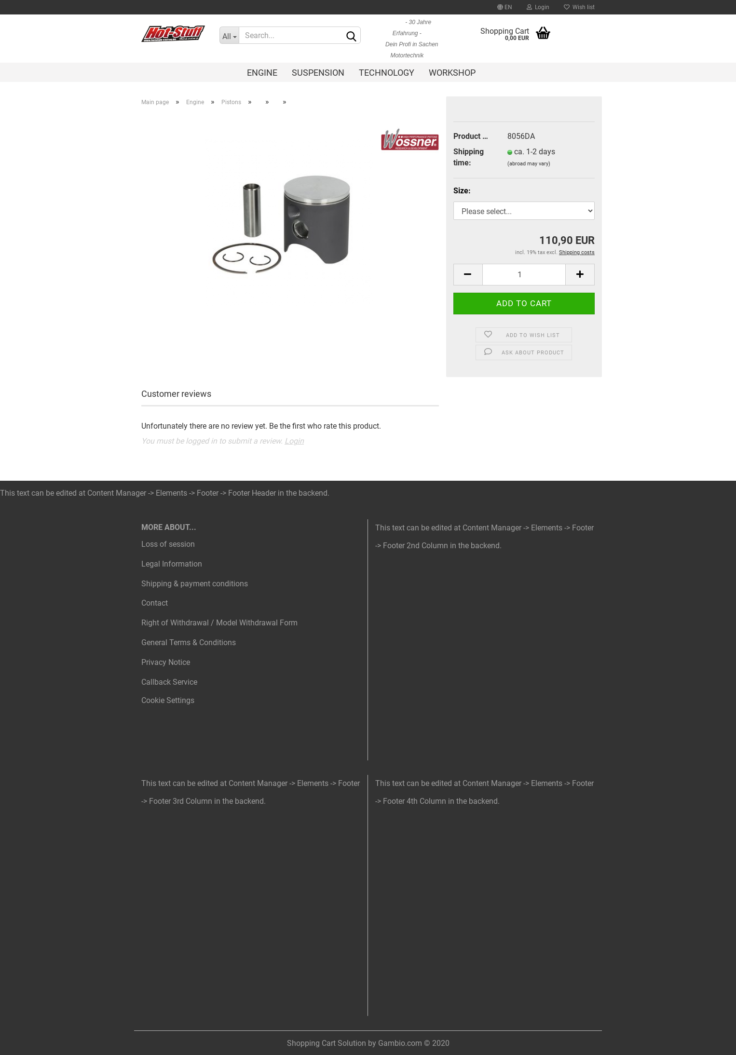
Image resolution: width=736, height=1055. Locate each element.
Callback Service (169, 682)
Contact (154, 603)
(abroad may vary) (528, 164)
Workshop (452, 73)
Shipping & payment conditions (194, 583)
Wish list (579, 7)
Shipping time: (468, 157)
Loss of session (168, 544)
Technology (386, 73)
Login (538, 7)
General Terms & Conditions (188, 642)
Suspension (318, 73)
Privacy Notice (165, 662)
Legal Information (171, 563)
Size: (462, 190)
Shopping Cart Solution (326, 1043)
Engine (262, 73)
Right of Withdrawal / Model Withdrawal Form (219, 622)
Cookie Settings (167, 700)
